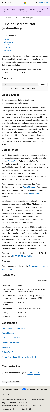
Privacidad (21, 403)
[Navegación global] (2, 3)
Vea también (7, 51)
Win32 (10, 18)
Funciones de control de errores (14, 328)
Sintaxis (6, 39)
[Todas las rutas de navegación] (4, 17)
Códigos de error (34, 193)
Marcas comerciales (8, 409)
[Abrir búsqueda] (36, 3)
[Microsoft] (25, 3)
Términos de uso (36, 406)
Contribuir (12, 403)
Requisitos (7, 48)
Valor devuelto (8, 42)
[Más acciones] (46, 17)
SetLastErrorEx (7, 352)
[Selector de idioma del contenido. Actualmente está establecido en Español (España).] (10, 389)
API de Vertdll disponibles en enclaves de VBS (20, 357)
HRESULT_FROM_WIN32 (22, 256)
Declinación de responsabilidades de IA (15, 399)
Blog (3, 403)
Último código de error (10, 343)
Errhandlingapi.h (27, 18)
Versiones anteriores (38, 399)
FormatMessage (29, 187)
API (17, 18)
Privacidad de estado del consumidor (14, 406)
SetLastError (13, 161)
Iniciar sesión (43, 3)
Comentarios (7, 45)
